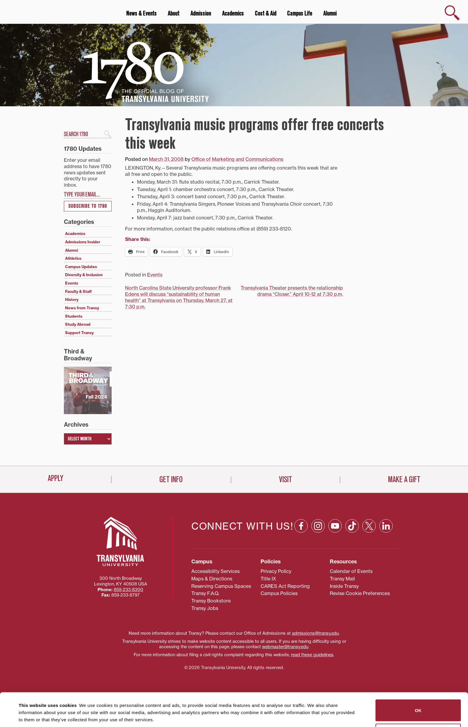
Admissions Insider (82, 241)
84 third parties (65, 700)
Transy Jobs (204, 608)
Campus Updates (81, 266)
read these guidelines (312, 654)
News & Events (141, 13)
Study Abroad (77, 324)
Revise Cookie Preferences (360, 593)
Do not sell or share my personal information (418, 700)
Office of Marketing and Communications (237, 159)
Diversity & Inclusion (84, 274)
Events (154, 275)
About (173, 13)
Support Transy (79, 332)
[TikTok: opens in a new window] (352, 526)
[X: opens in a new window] (369, 526)
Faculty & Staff (78, 291)
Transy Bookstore (211, 601)
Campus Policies (279, 593)
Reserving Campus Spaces (221, 586)
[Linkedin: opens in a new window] (386, 526)
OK (418, 676)
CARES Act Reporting (285, 586)
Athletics (73, 258)
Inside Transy (344, 586)
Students (73, 316)
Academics (233, 13)
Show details (29, 715)
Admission (200, 13)
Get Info (171, 479)
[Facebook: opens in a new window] (301, 526)
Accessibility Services (215, 571)
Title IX (268, 579)
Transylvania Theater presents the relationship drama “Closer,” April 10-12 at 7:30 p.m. (292, 291)
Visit (285, 479)
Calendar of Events (351, 571)
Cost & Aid (265, 13)
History (71, 299)
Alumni (330, 13)
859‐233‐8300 (128, 589)
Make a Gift (404, 479)
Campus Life (299, 13)
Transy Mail (342, 579)
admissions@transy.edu (315, 633)
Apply (55, 478)
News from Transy (82, 307)
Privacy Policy (276, 571)
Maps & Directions (211, 579)
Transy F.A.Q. (205, 593)
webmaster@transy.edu (285, 646)
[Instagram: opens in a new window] (318, 526)
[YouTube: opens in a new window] (335, 526)
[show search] (452, 12)
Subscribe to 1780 (87, 206)
